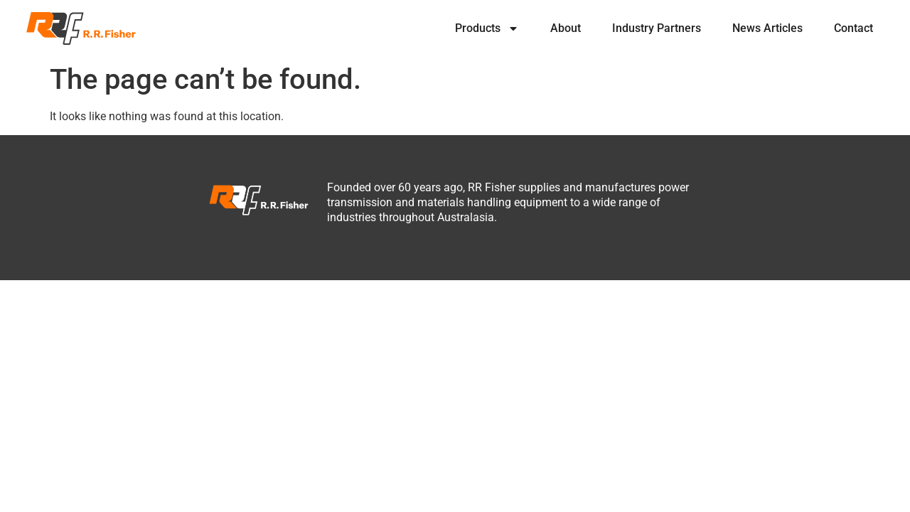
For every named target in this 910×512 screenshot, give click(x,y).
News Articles (767, 28)
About (565, 28)
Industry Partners (656, 28)
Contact (853, 28)
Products (487, 28)
